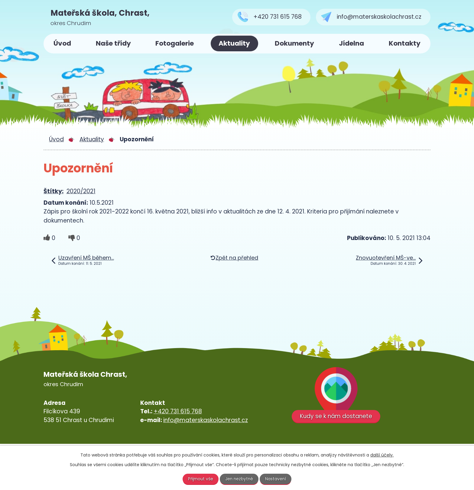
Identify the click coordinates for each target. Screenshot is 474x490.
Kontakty (404, 43)
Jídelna (351, 43)
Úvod (62, 43)
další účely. (382, 455)
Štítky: (53, 191)
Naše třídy (113, 43)
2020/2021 (81, 191)
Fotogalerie (174, 43)
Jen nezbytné (239, 479)
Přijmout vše (200, 479)
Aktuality (234, 43)
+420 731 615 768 (178, 411)
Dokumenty (294, 43)
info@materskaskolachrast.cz (205, 420)
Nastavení (276, 479)
